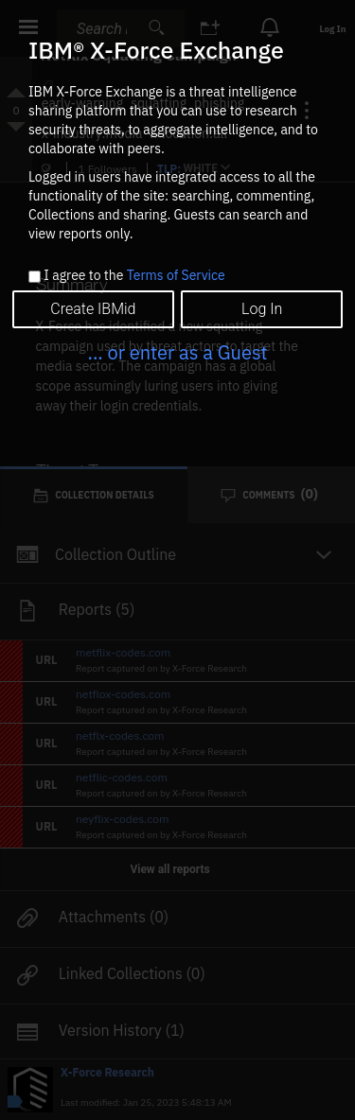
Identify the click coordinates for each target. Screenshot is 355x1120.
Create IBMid (92, 309)
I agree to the (134, 276)
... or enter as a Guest (177, 352)
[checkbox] (34, 277)
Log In (261, 309)
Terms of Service (176, 275)
